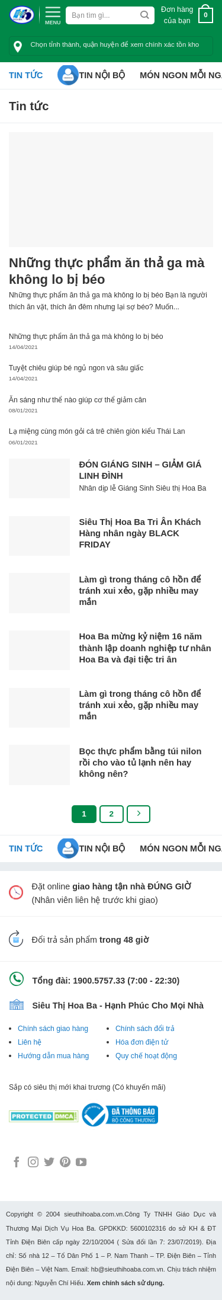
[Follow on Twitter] (49, 1163)
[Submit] (145, 15)
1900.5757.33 (99, 980)
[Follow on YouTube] (81, 1163)
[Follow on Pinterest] (65, 1163)
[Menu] (53, 14)
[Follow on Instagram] (33, 1163)
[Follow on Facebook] (16, 1163)
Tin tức (26, 75)
